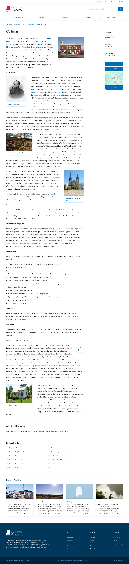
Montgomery (67, 95)
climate (59, 229)
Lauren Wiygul (109, 35)
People (92, 540)
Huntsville (10, 44)
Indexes (41, 17)
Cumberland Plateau (29, 47)
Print (114, 69)
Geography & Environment (13, 24)
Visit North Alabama (58, 464)
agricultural (27, 56)
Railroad (63, 92)
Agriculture (12, 297)
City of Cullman (14, 448)
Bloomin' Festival (57, 468)
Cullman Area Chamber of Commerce (64, 460)
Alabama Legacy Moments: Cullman (63, 452)
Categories (17, 17)
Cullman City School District (19, 452)
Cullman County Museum (31, 366)
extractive (45, 297)
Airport (60, 316)
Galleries (88, 17)
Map (114, 88)
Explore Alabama (71, 546)
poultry (15, 237)
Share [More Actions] (114, 64)
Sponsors (98, 1)
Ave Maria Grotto (31, 59)
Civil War (64, 363)
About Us (113, 1)
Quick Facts (111, 17)
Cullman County (15, 456)
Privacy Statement (118, 560)
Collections (64, 17)
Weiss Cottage (64, 366)
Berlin (67, 113)
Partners (106, 1)
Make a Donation (94, 549)
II (24, 174)
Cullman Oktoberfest (16, 468)
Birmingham (40, 41)
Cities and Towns (42, 24)
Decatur (57, 95)
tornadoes (53, 194)
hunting (35, 297)
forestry (20, 297)
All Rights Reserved (82, 560)
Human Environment (29, 24)
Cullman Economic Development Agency (23, 464)
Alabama (39, 44)
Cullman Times (56, 456)
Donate (121, 1)
